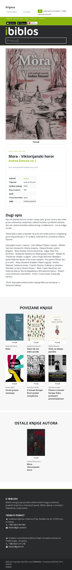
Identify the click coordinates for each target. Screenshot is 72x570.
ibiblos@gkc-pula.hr (17, 527)
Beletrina (37, 562)
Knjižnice (9, 19)
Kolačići (8, 567)
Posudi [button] (36, 142)
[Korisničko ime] (12, 12)
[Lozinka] (28, 12)
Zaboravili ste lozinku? (51, 11)
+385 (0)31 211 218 (17, 543)
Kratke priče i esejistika (17, 151)
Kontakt (42, 19)
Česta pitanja (18, 19)
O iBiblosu (33, 19)
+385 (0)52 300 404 (17, 524)
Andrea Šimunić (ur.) (22, 160)
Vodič (26, 19)
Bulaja (26, 178)
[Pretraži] (36, 41)
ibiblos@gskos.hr (16, 546)
